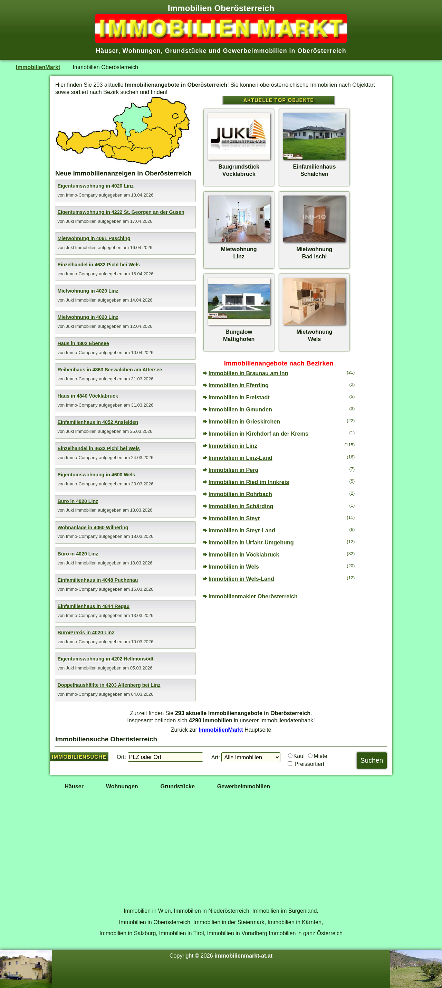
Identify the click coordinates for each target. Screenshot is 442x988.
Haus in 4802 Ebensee (83, 343)
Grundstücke (177, 786)
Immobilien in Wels (234, 566)
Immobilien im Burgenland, (285, 911)
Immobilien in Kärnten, (295, 922)
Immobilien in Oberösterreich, (155, 922)
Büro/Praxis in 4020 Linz (85, 632)
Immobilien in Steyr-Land (242, 530)
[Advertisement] (278, 655)
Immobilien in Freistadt (239, 397)
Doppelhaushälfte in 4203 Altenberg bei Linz (108, 685)
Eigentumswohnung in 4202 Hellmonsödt (105, 659)
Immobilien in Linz (233, 446)
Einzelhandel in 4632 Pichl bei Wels (98, 264)
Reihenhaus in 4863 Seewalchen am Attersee (109, 369)
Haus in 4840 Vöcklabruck (87, 396)
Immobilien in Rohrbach (240, 494)
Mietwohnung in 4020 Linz (87, 291)
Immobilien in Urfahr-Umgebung (251, 542)
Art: (215, 757)
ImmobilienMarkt (38, 67)
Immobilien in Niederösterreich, (212, 911)
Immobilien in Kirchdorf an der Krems (258, 433)
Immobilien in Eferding (239, 385)
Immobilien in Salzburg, (128, 933)
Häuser (74, 786)
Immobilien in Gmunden (240, 409)
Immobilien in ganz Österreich (306, 933)
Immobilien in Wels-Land (241, 579)
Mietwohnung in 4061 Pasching (93, 238)
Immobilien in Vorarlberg (237, 933)
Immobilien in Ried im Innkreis (249, 482)
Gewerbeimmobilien (243, 786)
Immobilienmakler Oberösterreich (253, 596)
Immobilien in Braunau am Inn (248, 373)
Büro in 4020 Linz (77, 501)
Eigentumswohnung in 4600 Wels (96, 474)
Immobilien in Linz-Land (240, 458)
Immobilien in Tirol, (182, 933)
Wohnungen (122, 786)
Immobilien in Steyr (234, 518)
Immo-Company (82, 195)
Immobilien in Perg (234, 470)
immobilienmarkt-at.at (243, 955)
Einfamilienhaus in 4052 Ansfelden (97, 422)
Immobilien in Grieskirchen (244, 421)
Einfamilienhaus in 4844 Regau (93, 606)
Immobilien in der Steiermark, (229, 922)
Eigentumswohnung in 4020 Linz (95, 186)
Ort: (121, 757)
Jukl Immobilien (82, 221)
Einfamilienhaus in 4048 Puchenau (97, 580)
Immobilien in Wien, (148, 911)
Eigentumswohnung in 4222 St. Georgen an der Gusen (120, 212)
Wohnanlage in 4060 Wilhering (92, 527)
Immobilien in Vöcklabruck (244, 554)
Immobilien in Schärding (241, 506)
